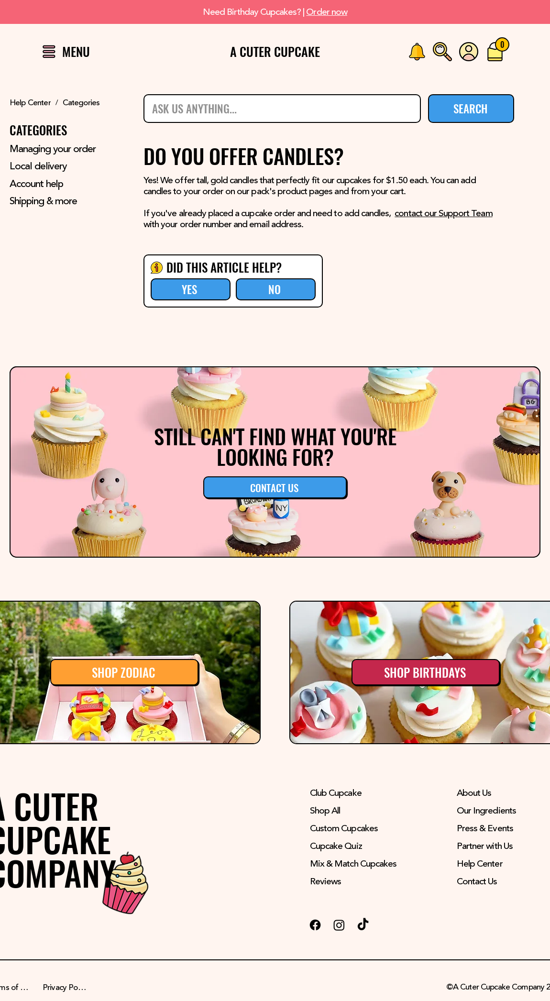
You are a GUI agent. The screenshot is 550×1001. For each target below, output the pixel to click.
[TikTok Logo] (363, 925)
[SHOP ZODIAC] (124, 672)
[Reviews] (362, 882)
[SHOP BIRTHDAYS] (426, 672)
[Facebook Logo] (315, 925)
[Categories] (81, 103)
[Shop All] (362, 811)
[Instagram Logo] (339, 925)
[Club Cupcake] (362, 793)
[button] (49, 51)
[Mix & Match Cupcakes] (362, 864)
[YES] (191, 289)
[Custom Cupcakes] (362, 829)
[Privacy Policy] (66, 988)
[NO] (276, 289)
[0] (502, 44)
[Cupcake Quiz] (362, 846)
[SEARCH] (471, 108)
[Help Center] (30, 103)
